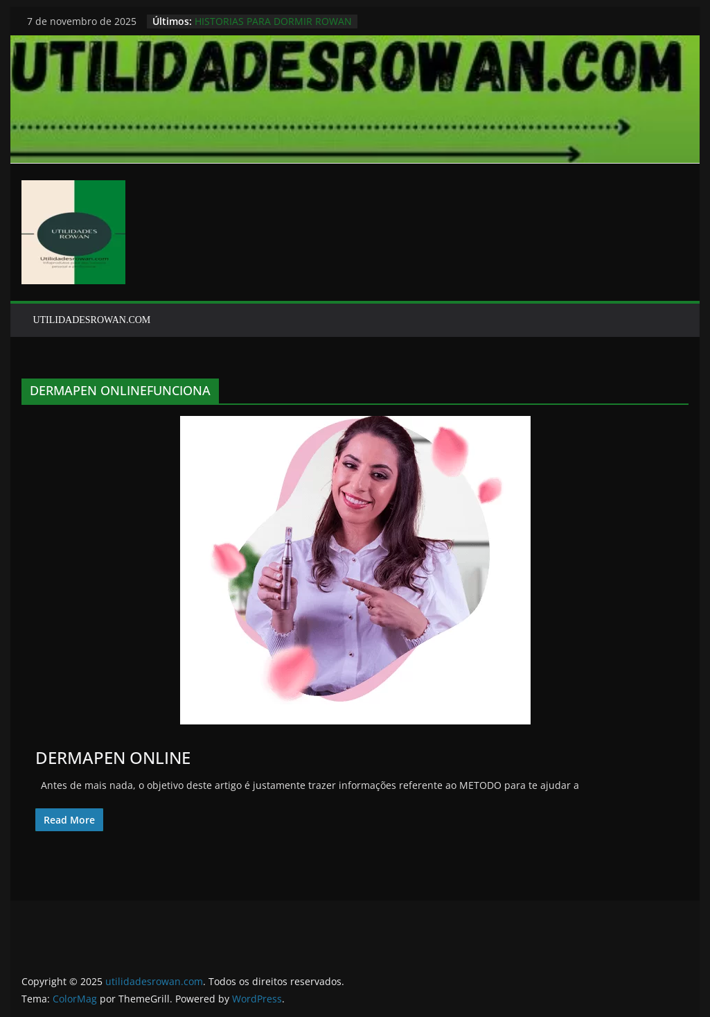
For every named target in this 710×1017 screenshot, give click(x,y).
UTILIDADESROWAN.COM (91, 320)
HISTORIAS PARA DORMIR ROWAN (273, 21)
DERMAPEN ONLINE (112, 757)
